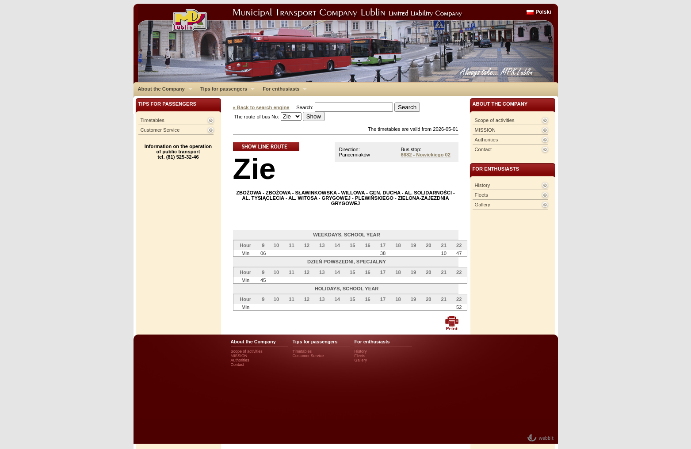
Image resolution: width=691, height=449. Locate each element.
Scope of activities (495, 120)
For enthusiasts (282, 88)
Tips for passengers (225, 88)
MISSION (485, 130)
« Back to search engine (261, 107)
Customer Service (160, 130)
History (482, 185)
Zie (254, 168)
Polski (543, 12)
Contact (483, 149)
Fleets (481, 195)
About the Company (163, 88)
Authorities (486, 139)
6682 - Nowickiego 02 (426, 154)
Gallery (482, 204)
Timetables (152, 120)
